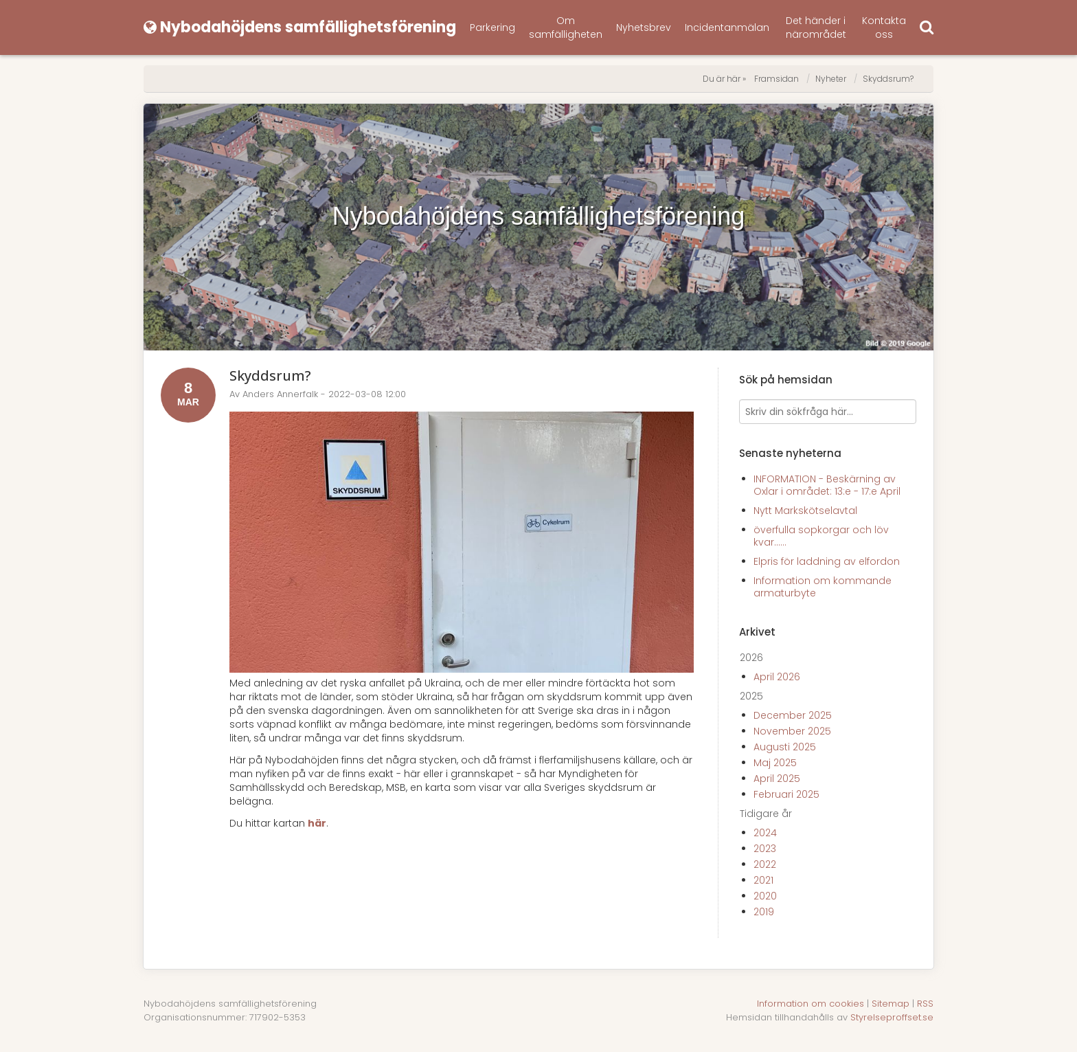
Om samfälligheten (565, 27)
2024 (765, 833)
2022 (764, 864)
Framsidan (776, 79)
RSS (925, 1003)
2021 (763, 880)
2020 (765, 896)
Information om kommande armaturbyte (822, 587)
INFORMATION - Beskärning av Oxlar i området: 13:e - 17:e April (826, 485)
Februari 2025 (786, 794)
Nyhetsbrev (643, 27)
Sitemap (890, 1003)
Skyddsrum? (888, 79)
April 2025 (776, 778)
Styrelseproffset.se (891, 1017)
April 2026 (776, 677)
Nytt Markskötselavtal (805, 510)
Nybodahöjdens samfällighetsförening (538, 216)
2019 (763, 912)
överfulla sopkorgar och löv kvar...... (821, 536)
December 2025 (792, 715)
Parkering (492, 27)
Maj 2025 (775, 763)
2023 (764, 848)
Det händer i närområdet (816, 27)
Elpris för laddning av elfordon (826, 561)
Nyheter (830, 79)
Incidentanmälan (727, 27)
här (317, 823)
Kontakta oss (884, 27)
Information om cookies (810, 1003)
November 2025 (792, 731)
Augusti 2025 (784, 747)
